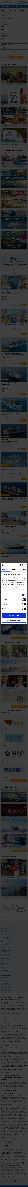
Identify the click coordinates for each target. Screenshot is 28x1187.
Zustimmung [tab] (5, 569)
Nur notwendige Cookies (14, 620)
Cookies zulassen (14, 615)
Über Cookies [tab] (22, 569)
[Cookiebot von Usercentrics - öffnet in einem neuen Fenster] (20, 565)
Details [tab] (14, 569)
